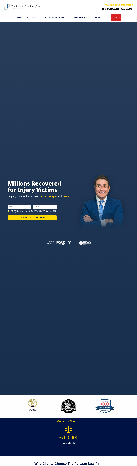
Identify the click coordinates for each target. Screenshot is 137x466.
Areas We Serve (81, 17)
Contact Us (116, 17)
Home (19, 17)
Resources (100, 17)
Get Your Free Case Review (32, 217)
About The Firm (32, 17)
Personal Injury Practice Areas (56, 17)
